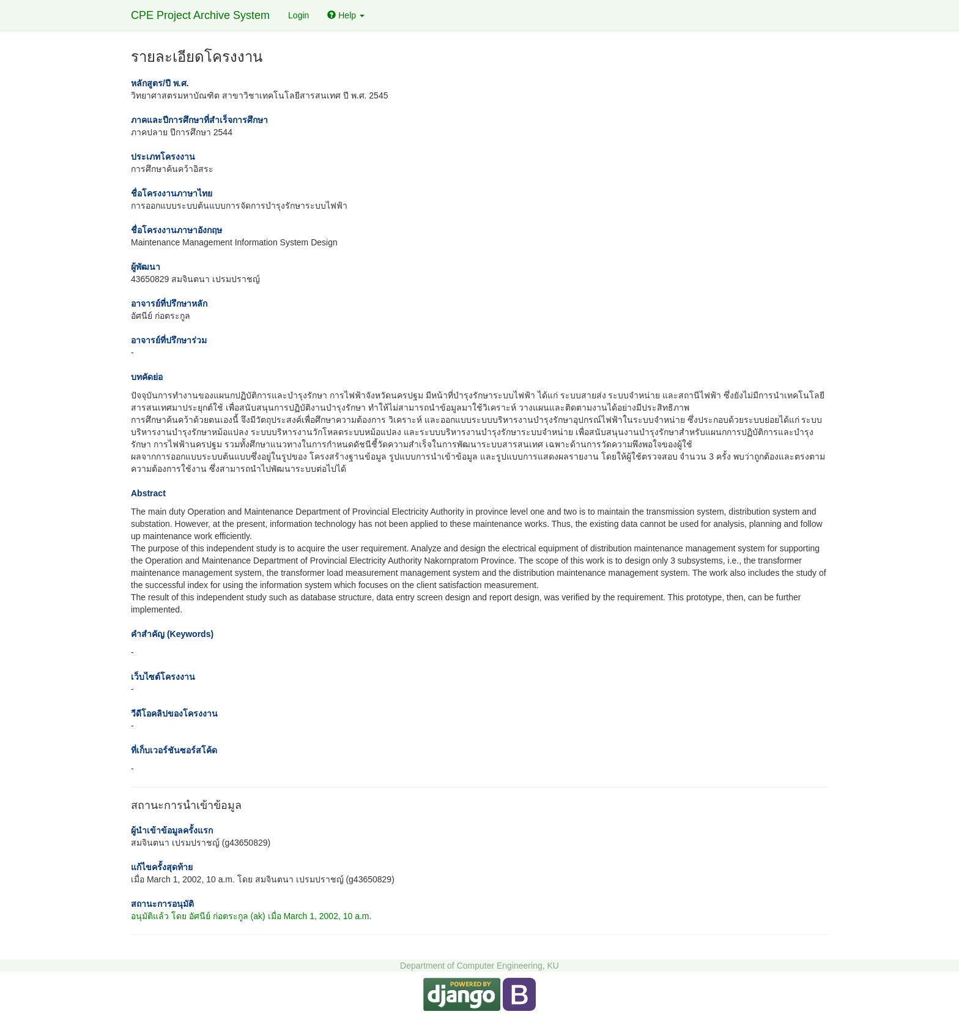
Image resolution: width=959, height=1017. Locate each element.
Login (298, 15)
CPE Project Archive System (200, 15)
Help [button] (346, 15)
